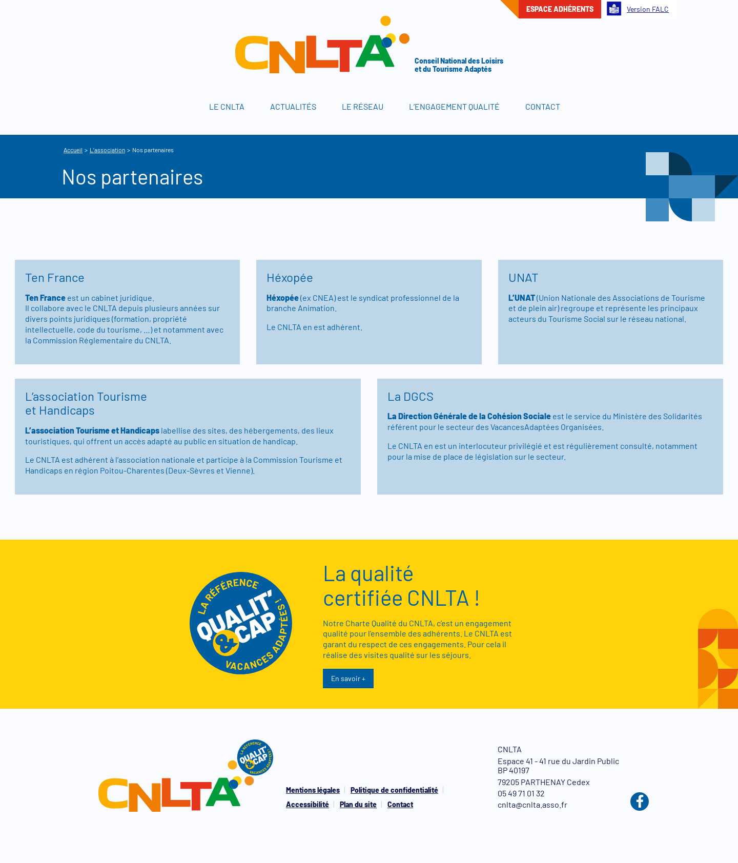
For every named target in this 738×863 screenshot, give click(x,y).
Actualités (293, 106)
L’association (107, 149)
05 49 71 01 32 (521, 793)
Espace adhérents (559, 9)
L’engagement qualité (454, 106)
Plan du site (358, 804)
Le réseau (362, 106)
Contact (542, 106)
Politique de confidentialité (394, 790)
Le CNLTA (226, 106)
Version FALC (637, 8)
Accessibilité (307, 804)
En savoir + (348, 678)
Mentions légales (313, 790)
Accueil (180, 106)
